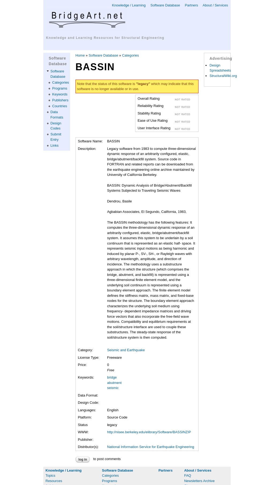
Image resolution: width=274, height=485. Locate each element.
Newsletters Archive (199, 481)
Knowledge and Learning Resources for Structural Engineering (105, 38)
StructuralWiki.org (223, 76)
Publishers (60, 100)
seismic (113, 388)
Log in (82, 459)
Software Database (165, 5)
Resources (53, 481)
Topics (50, 475)
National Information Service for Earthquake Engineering (150, 447)
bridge (112, 377)
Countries (59, 106)
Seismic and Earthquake (126, 350)
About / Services (215, 5)
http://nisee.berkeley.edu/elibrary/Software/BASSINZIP (149, 432)
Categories (60, 82)
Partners (191, 5)
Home (80, 55)
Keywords (59, 94)
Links (55, 145)
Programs (59, 88)
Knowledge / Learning (129, 5)
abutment (114, 383)
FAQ (187, 475)
